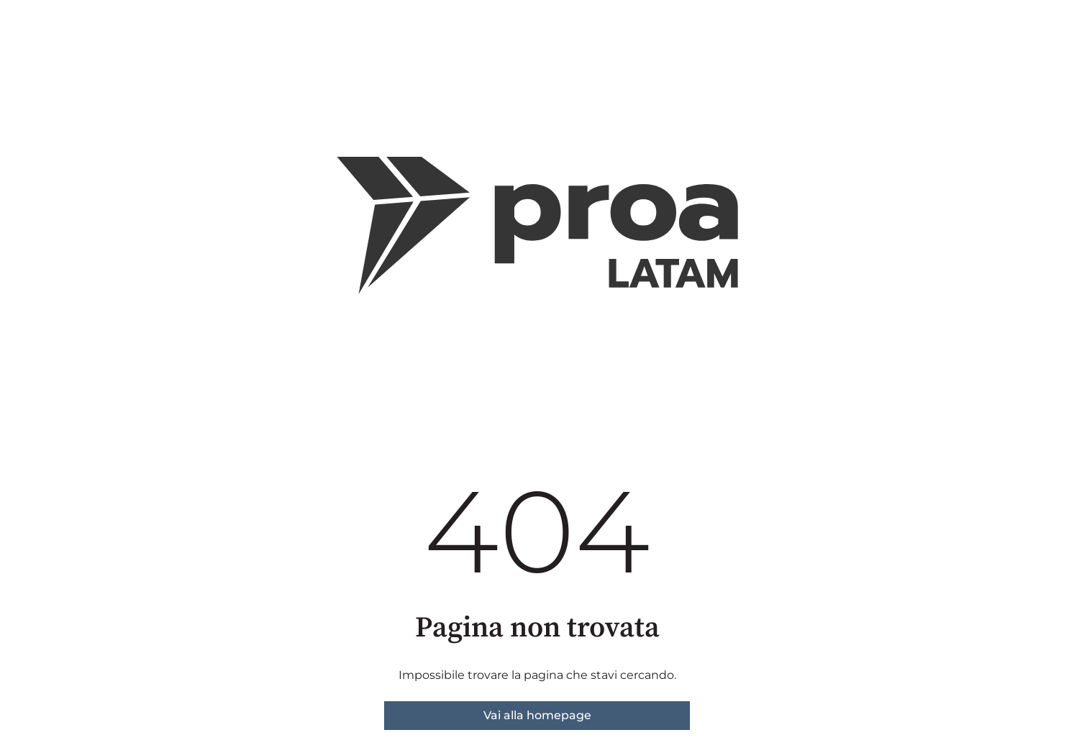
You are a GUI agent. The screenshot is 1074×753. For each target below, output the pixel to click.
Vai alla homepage (537, 715)
